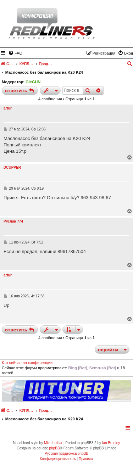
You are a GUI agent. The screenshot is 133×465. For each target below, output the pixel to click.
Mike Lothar (53, 443)
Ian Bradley (111, 443)
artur (8, 108)
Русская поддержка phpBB (66, 453)
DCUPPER (12, 167)
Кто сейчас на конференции (27, 362)
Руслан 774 (13, 221)
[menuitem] (15, 53)
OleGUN (33, 82)
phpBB (54, 448)
